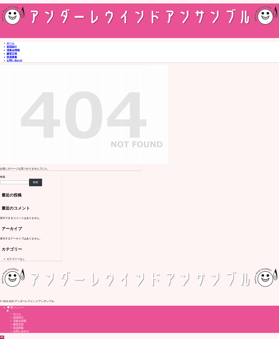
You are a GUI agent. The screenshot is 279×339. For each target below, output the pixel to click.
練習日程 (18, 324)
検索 (2, 176)
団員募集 (18, 327)
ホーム (17, 313)
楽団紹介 (18, 317)
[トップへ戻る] (2, 337)
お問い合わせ (21, 331)
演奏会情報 (19, 320)
